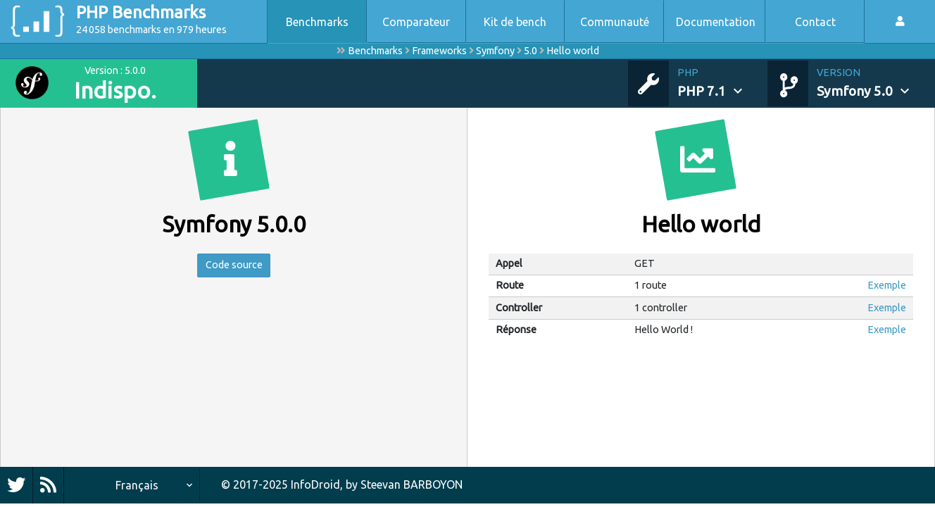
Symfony (495, 50)
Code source (234, 267)
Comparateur (416, 21)
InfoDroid (315, 484)
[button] (722, 83)
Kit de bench (515, 21)
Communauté (614, 21)
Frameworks (439, 50)
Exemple (886, 285)
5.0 (530, 50)
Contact (815, 21)
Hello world (572, 50)
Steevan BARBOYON (411, 484)
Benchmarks (317, 21)
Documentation (715, 21)
